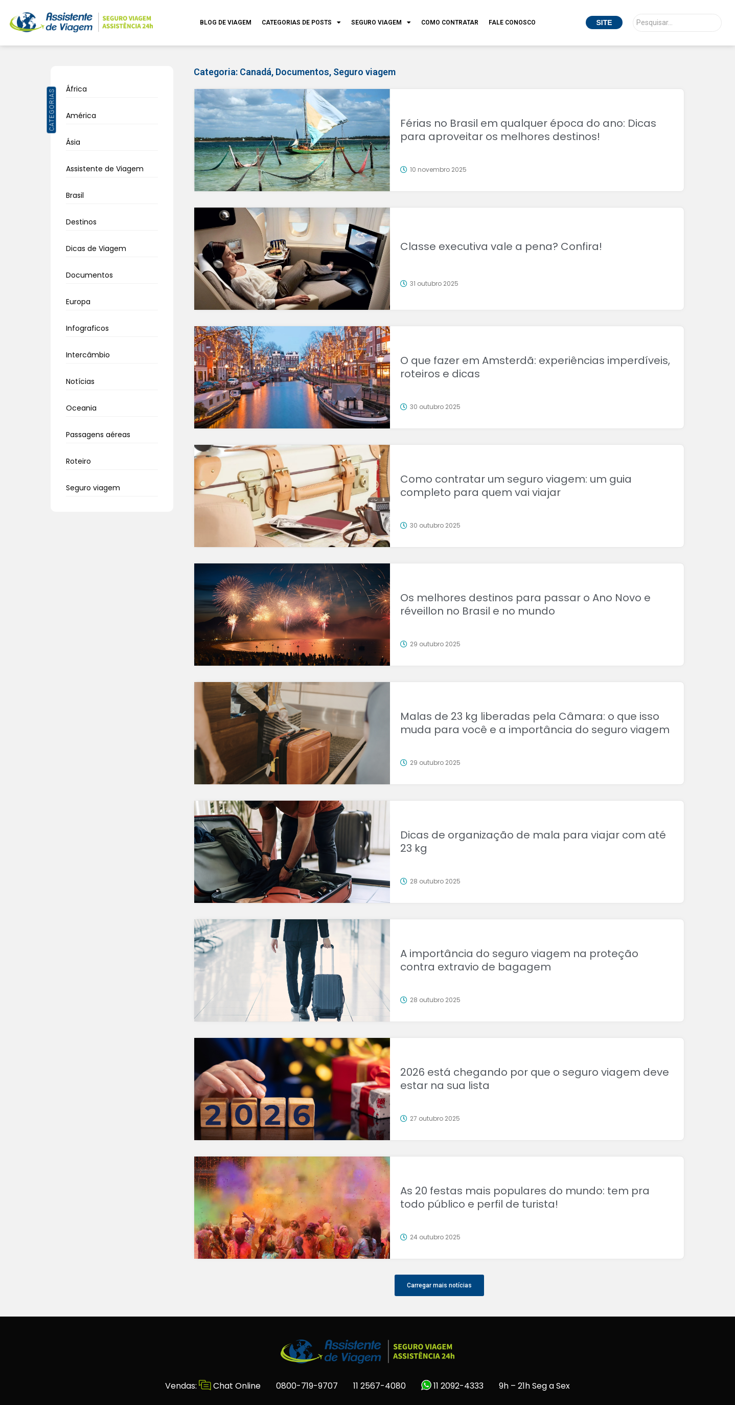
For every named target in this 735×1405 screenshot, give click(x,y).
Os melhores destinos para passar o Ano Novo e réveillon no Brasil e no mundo (525, 604)
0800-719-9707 (307, 1386)
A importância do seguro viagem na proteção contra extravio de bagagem (519, 960)
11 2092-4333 (452, 1386)
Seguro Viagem (381, 22)
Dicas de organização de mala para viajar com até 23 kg (533, 841)
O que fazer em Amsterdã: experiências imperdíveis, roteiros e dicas (535, 367)
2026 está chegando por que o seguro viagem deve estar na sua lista (534, 1079)
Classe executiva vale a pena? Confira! (501, 246)
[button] (439, 1285)
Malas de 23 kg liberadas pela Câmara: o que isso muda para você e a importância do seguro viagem (535, 723)
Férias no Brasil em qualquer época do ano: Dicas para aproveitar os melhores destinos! (528, 130)
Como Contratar (449, 22)
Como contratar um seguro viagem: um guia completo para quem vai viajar (516, 486)
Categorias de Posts (301, 22)
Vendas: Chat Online (213, 1386)
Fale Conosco (512, 22)
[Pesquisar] (677, 23)
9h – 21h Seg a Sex (534, 1386)
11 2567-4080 (379, 1386)
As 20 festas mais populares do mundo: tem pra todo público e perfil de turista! (525, 1197)
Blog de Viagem (225, 22)
